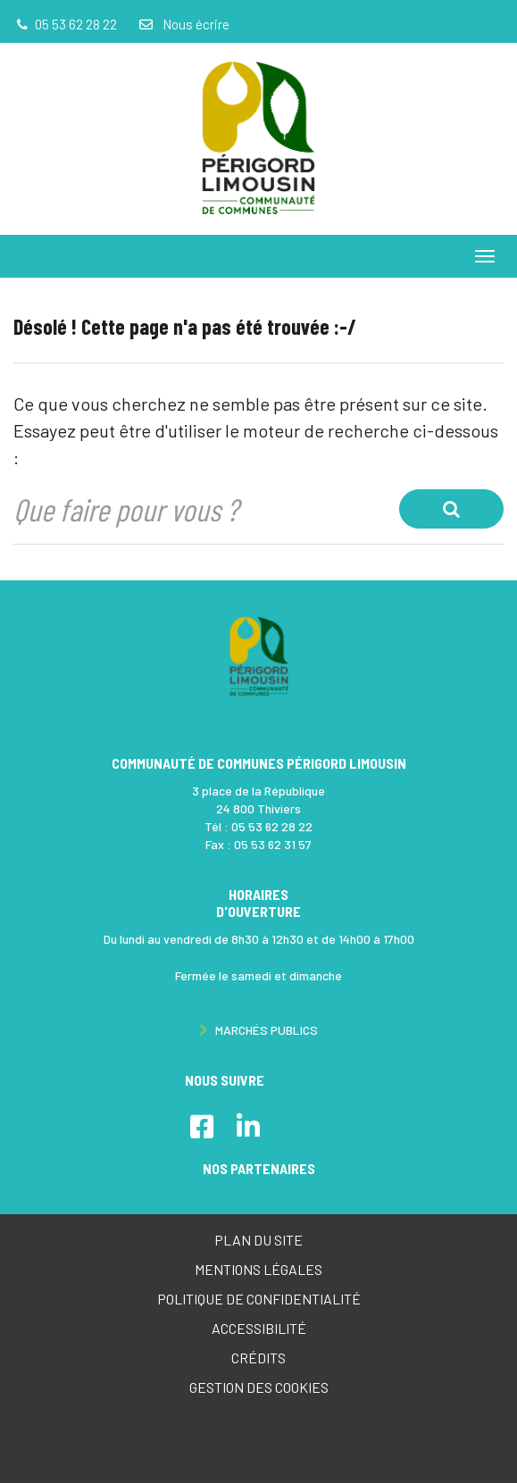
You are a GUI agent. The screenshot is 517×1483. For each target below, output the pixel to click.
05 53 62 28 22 (272, 826)
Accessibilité (259, 1328)
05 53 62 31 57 (273, 844)
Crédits (258, 1357)
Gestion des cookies (259, 1387)
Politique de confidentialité (259, 1298)
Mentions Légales (258, 1269)
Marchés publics (258, 1029)
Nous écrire (183, 24)
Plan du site (258, 1239)
